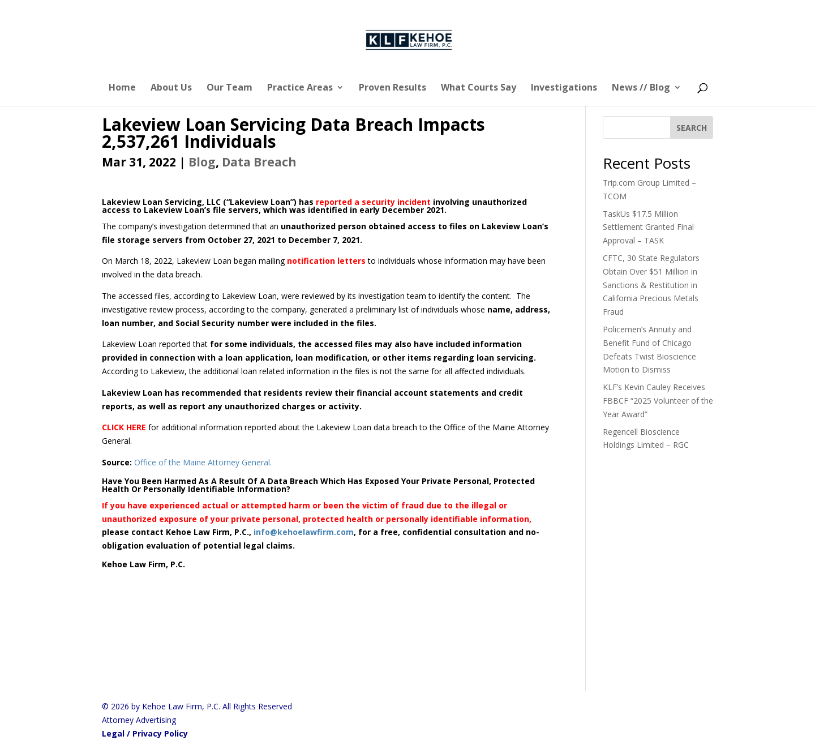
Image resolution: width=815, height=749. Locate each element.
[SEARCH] (691, 127)
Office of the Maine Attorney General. (204, 462)
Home (122, 88)
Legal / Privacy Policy (145, 733)
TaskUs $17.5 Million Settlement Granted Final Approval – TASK (648, 227)
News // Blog (641, 88)
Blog (202, 162)
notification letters (326, 260)
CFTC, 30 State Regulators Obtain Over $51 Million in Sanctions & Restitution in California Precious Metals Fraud (651, 284)
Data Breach (259, 162)
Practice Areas (300, 88)
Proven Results (392, 88)
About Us (171, 88)
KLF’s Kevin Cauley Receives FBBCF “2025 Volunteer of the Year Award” (658, 401)
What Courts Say (478, 88)
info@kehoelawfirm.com (304, 532)
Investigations (564, 88)
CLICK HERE (124, 427)
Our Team (229, 88)
